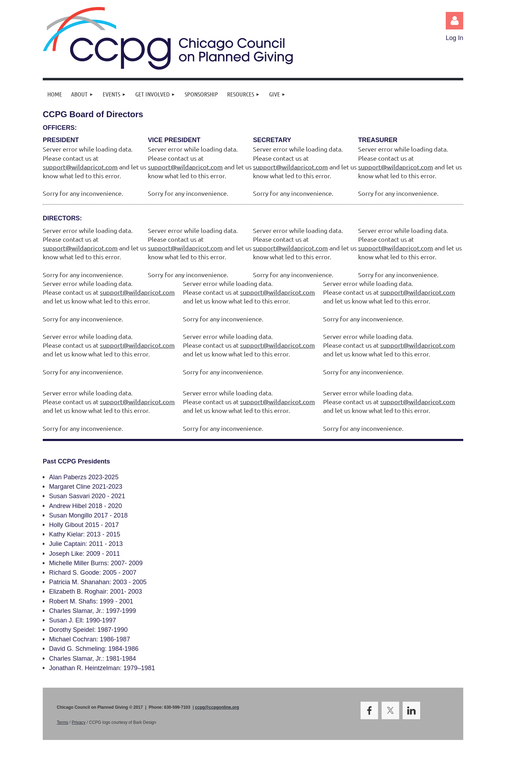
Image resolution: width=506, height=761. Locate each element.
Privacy (79, 722)
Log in (454, 20)
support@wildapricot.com (80, 167)
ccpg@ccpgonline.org (217, 707)
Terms (62, 722)
